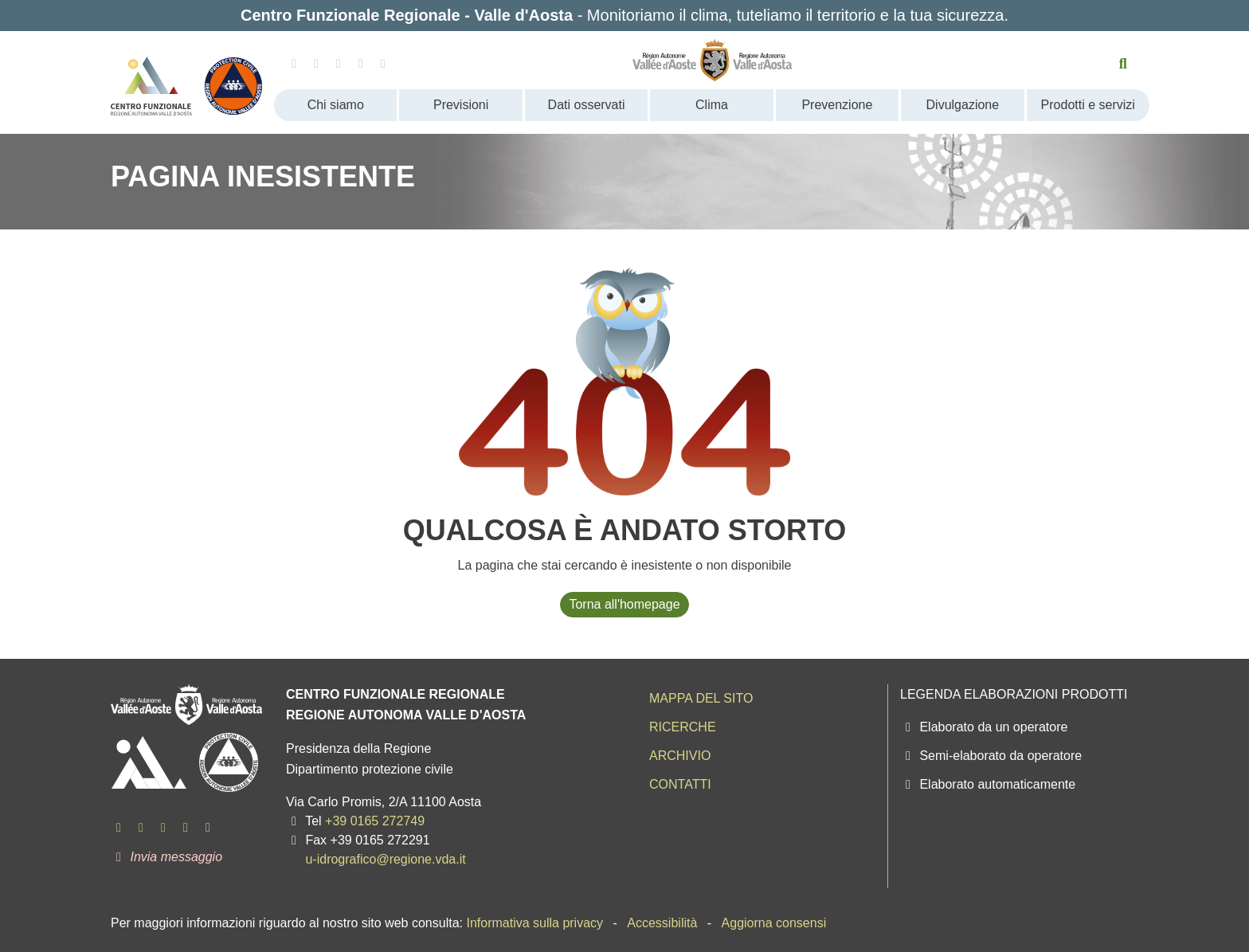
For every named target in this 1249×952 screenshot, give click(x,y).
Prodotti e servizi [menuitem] (1088, 105)
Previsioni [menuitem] (460, 105)
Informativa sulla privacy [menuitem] (534, 923)
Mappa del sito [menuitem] (701, 698)
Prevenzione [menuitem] (836, 105)
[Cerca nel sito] (1123, 64)
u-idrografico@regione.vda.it (385, 859)
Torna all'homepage (624, 604)
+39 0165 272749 (375, 821)
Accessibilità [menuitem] (662, 923)
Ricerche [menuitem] (682, 727)
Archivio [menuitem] (680, 755)
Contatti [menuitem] (680, 784)
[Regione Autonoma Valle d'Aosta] (712, 60)
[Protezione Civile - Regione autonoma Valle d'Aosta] (234, 80)
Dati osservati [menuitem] (586, 105)
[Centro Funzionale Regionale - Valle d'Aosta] (151, 80)
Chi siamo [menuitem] (335, 105)
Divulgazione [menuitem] (963, 105)
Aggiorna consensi (774, 923)
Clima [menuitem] (711, 105)
